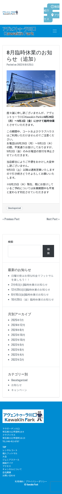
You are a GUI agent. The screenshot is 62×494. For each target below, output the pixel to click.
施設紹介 (52, 8)
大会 (4, 456)
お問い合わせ (8, 475)
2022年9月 (17, 345)
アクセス (51, 17)
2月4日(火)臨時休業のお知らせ (29, 285)
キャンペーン (19, 390)
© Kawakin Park (31, 484)
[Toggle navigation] (54, 31)
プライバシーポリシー (36, 481)
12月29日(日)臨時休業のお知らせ (30, 290)
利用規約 (19, 481)
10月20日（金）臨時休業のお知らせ (32, 299)
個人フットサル (10, 453)
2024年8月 (17, 330)
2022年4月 (17, 355)
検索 (10, 242)
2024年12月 (18, 325)
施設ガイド (7, 462)
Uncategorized (14, 208)
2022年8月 (17, 350)
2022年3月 (17, 360)
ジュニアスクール (11, 459)
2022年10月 (18, 340)
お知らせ (16, 385)
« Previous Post (11, 219)
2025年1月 (17, 320)
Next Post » (53, 219)
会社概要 (6, 472)
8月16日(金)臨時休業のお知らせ (30, 294)
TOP (4, 447)
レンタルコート (10, 450)
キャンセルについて (12, 469)
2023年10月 (18, 335)
